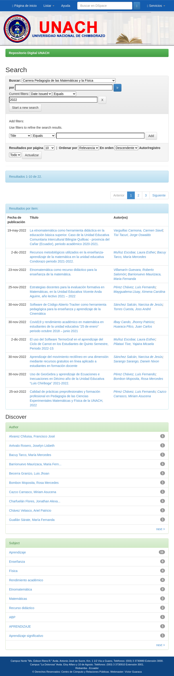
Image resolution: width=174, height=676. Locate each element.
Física (13, 571)
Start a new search (25, 107)
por (11, 87)
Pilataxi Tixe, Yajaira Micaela (134, 344)
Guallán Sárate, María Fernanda (32, 520)
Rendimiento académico (26, 580)
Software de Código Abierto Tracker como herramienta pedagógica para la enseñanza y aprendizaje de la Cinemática (68, 309)
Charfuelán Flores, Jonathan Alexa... (34, 501)
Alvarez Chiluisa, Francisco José (32, 436)
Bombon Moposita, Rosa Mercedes (138, 379)
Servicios (156, 6)
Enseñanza (17, 561)
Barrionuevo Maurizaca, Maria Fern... (35, 464)
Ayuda (65, 5)
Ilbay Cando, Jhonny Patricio (134, 322)
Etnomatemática (20, 589)
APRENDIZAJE (20, 626)
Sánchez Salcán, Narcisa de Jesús (138, 304)
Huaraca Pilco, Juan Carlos (133, 326)
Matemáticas (18, 598)
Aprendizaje (17, 552)
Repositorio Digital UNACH (29, 53)
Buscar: (15, 80)
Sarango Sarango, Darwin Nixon (136, 361)
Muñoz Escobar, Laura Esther (134, 252)
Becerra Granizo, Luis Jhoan (29, 473)
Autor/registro (149, 148)
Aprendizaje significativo (26, 636)
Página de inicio (24, 6)
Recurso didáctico (21, 608)
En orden (107, 148)
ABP (12, 617)
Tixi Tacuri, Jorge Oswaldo (132, 235)
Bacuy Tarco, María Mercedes (30, 455)
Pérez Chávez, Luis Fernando (134, 287)
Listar (49, 5)
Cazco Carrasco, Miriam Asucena (32, 492)
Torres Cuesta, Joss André (132, 309)
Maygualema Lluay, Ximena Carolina (139, 291)
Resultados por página (26, 148)
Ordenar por (68, 148)
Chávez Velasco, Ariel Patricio (30, 510)
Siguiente (159, 195)
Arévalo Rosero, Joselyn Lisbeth (32, 445)
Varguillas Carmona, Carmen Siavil (138, 230)
